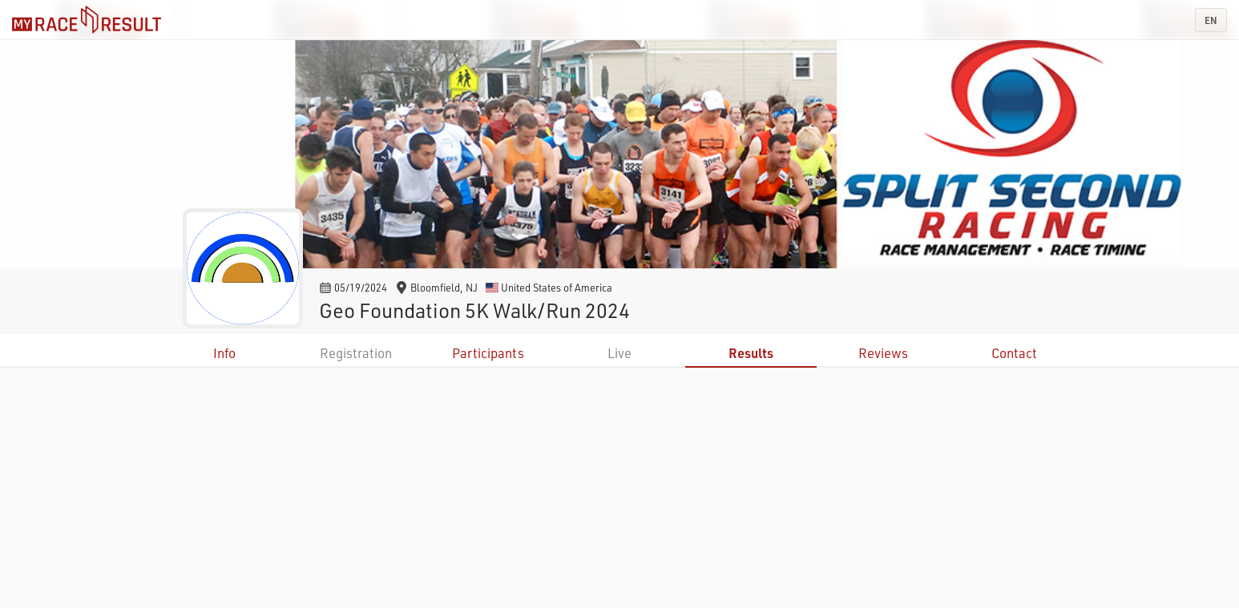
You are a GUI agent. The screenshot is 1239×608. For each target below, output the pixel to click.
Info (224, 352)
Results (750, 352)
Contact (1014, 352)
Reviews (883, 352)
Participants (488, 352)
